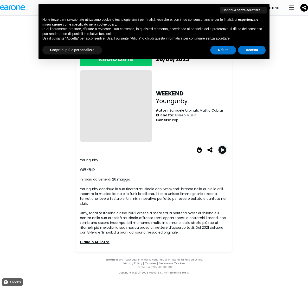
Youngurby (172, 101)
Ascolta (12, 282)
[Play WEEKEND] (222, 150)
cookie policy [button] (106, 24)
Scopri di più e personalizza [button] (72, 50)
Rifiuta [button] (223, 50)
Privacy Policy (132, 263)
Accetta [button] (252, 50)
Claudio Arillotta (94, 242)
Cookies (150, 263)
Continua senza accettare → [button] (243, 10)
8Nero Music (186, 115)
